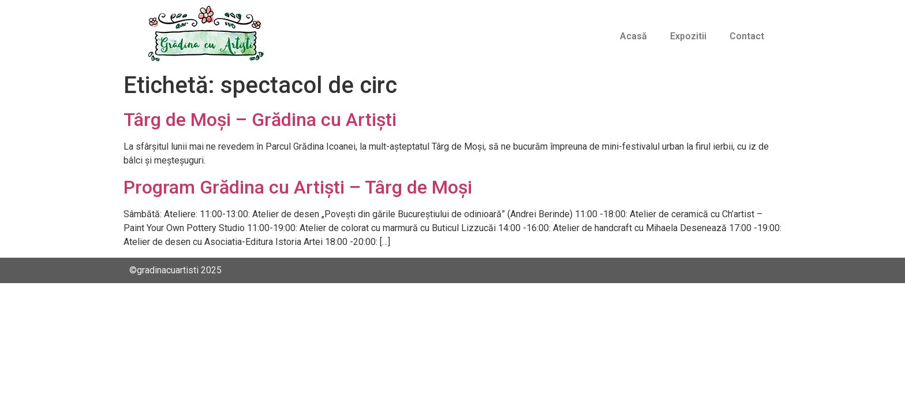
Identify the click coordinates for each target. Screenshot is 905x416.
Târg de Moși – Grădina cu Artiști (260, 120)
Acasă (633, 36)
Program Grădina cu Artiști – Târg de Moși (298, 187)
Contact (747, 36)
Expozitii (688, 36)
